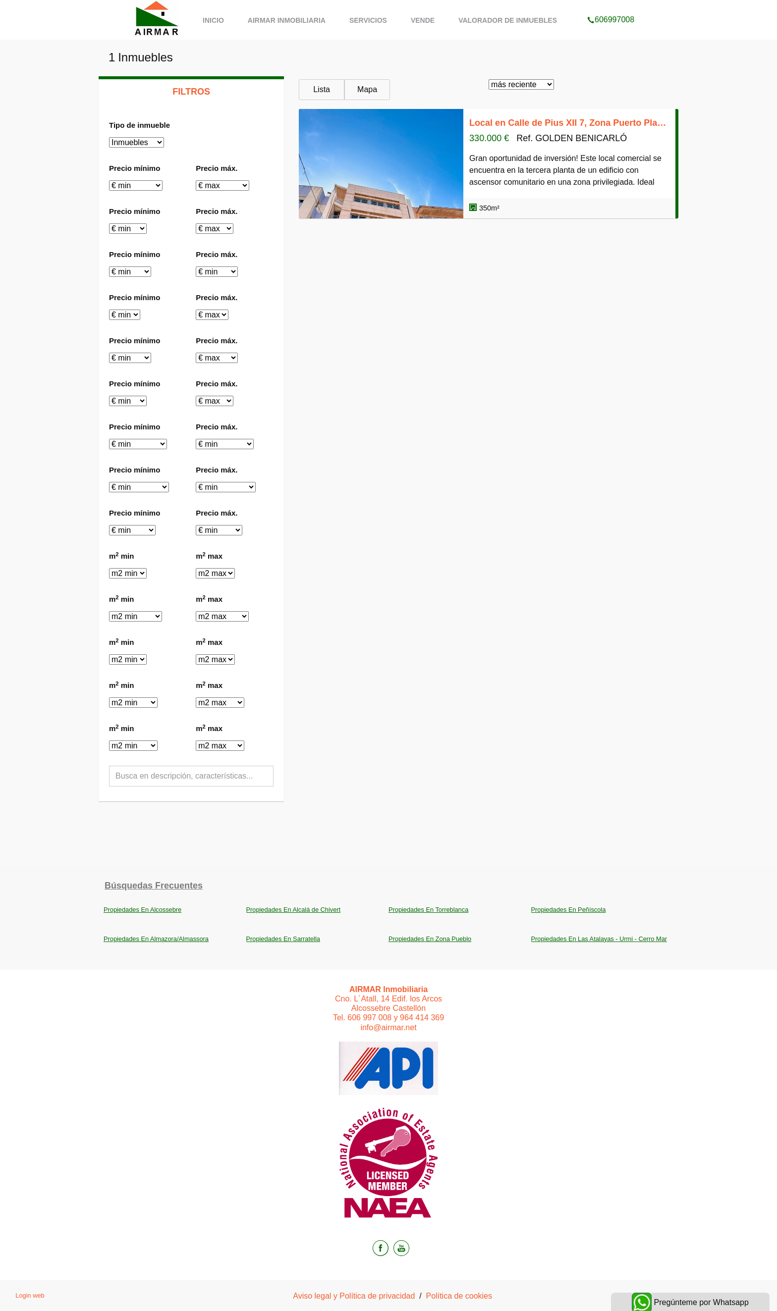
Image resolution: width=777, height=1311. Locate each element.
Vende (423, 20)
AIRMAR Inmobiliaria (287, 20)
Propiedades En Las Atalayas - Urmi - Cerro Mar (599, 939)
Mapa (367, 89)
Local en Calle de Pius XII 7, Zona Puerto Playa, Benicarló (569, 123)
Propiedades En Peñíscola (568, 909)
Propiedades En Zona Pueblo (429, 939)
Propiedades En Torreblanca (428, 909)
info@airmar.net (388, 1027)
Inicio (213, 20)
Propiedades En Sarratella (283, 939)
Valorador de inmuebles (507, 20)
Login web (29, 1295)
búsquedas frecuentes (154, 886)
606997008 (610, 7)
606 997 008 (369, 1017)
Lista (321, 89)
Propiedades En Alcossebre (142, 909)
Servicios (368, 20)
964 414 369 (422, 1017)
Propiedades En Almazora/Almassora (156, 939)
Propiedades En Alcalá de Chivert (293, 909)
